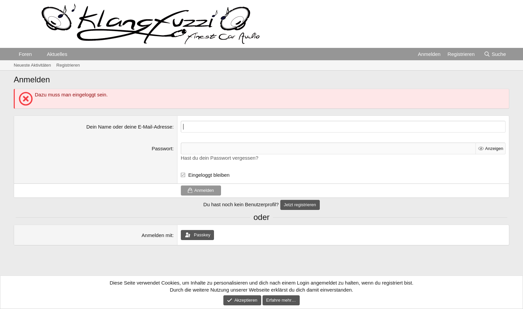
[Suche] (494, 54)
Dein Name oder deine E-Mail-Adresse (129, 127)
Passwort (162, 148)
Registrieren (68, 65)
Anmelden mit (157, 235)
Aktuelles (57, 54)
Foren (25, 54)
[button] (37, 54)
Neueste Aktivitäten (32, 65)
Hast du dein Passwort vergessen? (219, 158)
